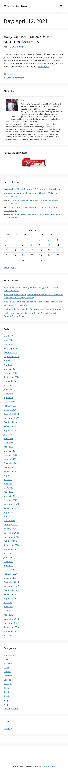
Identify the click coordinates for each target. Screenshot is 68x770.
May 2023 (8, 442)
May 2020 (8, 561)
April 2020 (8, 565)
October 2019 (10, 590)
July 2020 (8, 553)
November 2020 (11, 537)
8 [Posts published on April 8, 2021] (31, 244)
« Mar (6, 267)
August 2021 (10, 512)
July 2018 (8, 635)
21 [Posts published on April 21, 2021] (23, 255)
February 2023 (11, 455)
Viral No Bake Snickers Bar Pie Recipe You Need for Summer (32, 309)
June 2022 (8, 483)
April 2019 (8, 614)
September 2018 (11, 627)
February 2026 (11, 348)
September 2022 (11, 471)
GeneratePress (49, 766)
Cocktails (8, 675)
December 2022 (11, 463)
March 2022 (9, 496)
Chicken (7, 671)
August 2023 (10, 430)
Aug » (13, 267)
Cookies (7, 679)
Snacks (7, 696)
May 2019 (8, 610)
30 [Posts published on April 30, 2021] (40, 260)
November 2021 (11, 504)
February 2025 (11, 373)
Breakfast (8, 663)
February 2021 (11, 524)
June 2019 (8, 606)
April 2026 (8, 340)
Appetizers (9, 655)
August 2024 (10, 381)
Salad (6, 692)
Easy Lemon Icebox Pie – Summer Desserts (28, 38)
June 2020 (8, 557)
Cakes (6, 667)
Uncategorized (11, 708)
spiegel (7, 728)
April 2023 (8, 446)
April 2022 (8, 491)
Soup (6, 700)
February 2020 (11, 573)
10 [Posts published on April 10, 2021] (49, 244)
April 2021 (8, 516)
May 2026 (8, 336)
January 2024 (10, 409)
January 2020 (10, 578)
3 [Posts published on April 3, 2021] (48, 239)
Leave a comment (15, 77)
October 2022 (10, 467)
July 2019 (8, 602)
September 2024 (11, 377)
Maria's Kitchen (15, 6)
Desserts (11, 74)
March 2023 (9, 450)
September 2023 (11, 426)
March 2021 (9, 520)
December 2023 (11, 414)
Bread (6, 659)
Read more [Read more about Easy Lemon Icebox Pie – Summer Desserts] (43, 66)
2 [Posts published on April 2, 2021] (40, 239)
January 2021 (10, 528)
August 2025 (10, 360)
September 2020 (11, 545)
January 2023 (10, 459)
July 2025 (8, 364)
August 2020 (10, 549)
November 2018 (11, 623)
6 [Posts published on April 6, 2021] (14, 244)
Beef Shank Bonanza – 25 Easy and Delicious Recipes (37, 189)
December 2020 (11, 532)
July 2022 (8, 479)
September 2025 (11, 356)
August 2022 (10, 475)
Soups (7, 704)
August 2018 (10, 631)
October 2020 (10, 541)
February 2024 (11, 405)
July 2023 (8, 434)
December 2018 (11, 618)
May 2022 (8, 487)
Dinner (7, 688)
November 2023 (11, 418)
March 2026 (9, 344)
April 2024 (8, 397)
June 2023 (8, 438)
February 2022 (11, 500)
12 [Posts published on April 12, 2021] (6, 250)
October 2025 (10, 352)
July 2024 (8, 385)
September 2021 (11, 508)
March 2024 (9, 401)
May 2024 (8, 393)
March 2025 (9, 368)
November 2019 (11, 586)
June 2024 (8, 389)
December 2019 (11, 582)
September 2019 (11, 594)
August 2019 (10, 598)
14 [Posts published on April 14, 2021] (23, 250)
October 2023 (10, 422)
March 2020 (9, 569)
